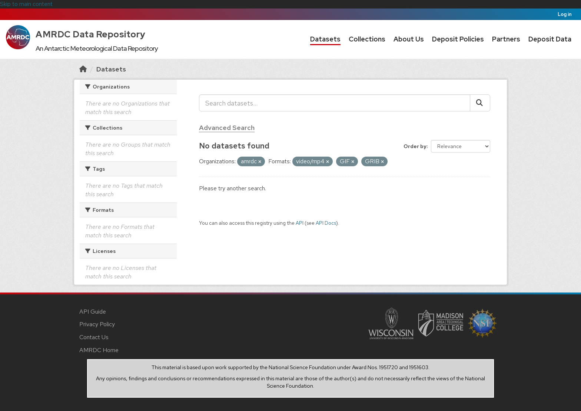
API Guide (92, 311)
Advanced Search (227, 127)
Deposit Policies (458, 39)
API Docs (326, 223)
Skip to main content (26, 4)
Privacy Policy (97, 324)
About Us (409, 39)
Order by (415, 146)
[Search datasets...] (334, 102)
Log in (565, 14)
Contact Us (94, 337)
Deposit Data (549, 39)
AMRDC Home (99, 350)
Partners (506, 39)
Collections (367, 39)
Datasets (325, 39)
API (299, 223)
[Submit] (480, 102)
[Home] (83, 69)
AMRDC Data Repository (91, 34)
